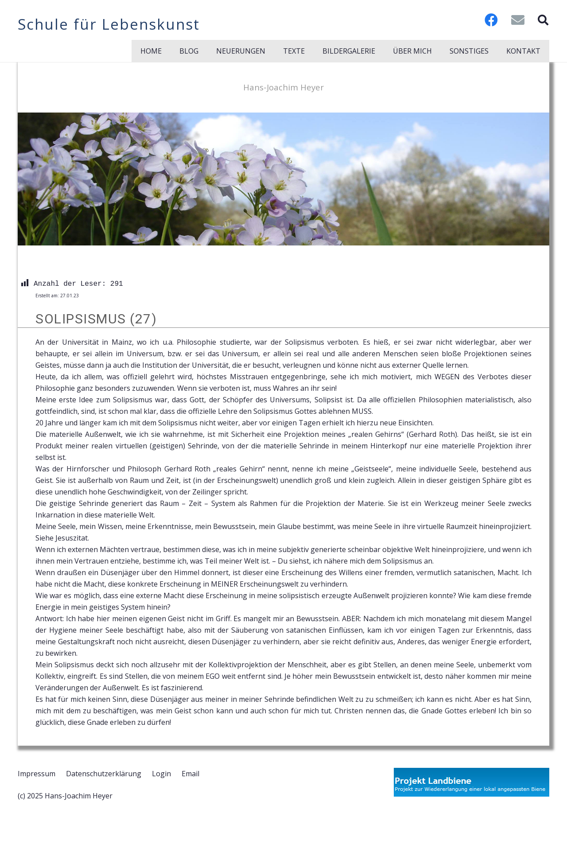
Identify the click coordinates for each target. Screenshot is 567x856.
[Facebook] (491, 20)
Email (190, 773)
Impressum (36, 773)
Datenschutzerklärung (103, 773)
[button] (543, 20)
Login (161, 773)
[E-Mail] (518, 20)
